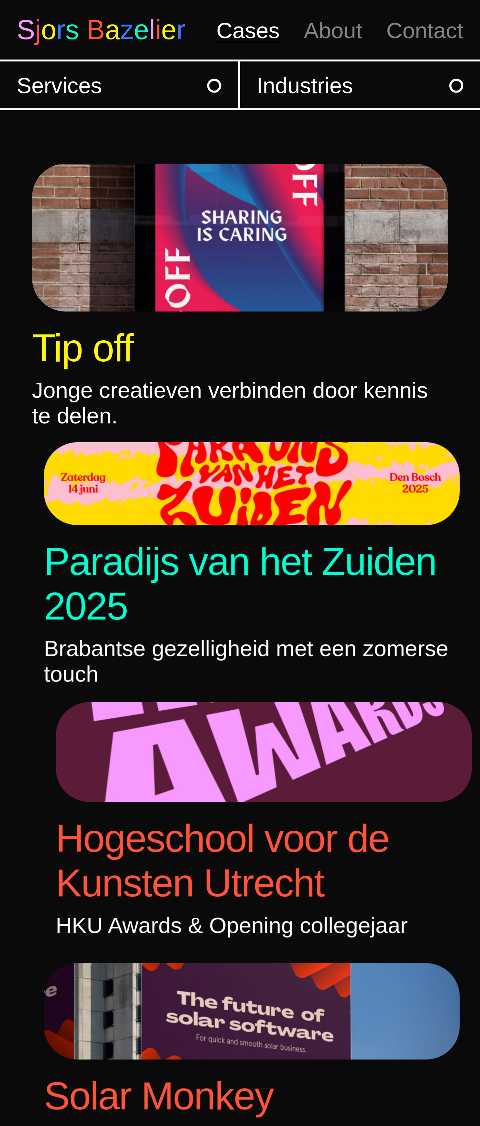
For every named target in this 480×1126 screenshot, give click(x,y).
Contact (424, 30)
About (333, 30)
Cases (248, 30)
